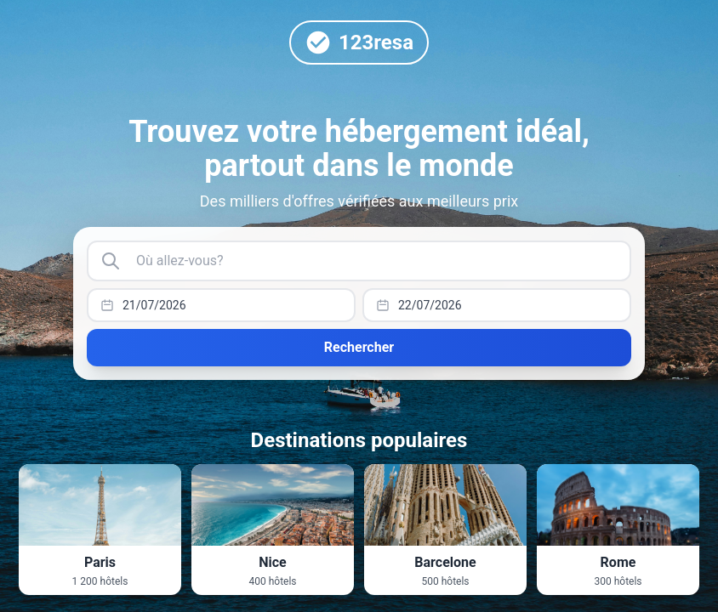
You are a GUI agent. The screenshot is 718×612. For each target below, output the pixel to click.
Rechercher (359, 347)
